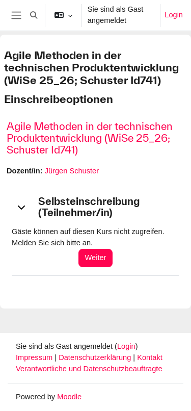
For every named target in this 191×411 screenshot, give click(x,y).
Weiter (95, 257)
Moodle (69, 397)
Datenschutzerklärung (96, 357)
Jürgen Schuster (72, 171)
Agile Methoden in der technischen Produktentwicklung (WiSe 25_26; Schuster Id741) (90, 138)
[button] (33, 15)
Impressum (35, 357)
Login (174, 15)
